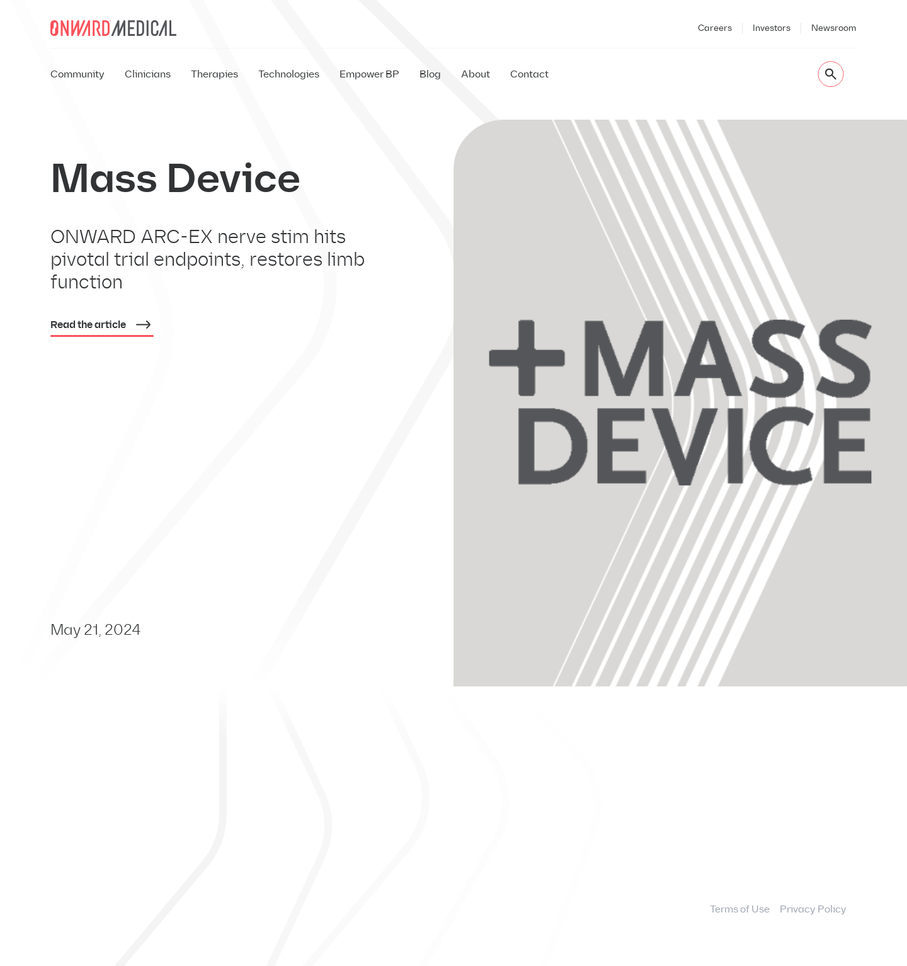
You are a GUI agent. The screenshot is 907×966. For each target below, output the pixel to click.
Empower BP (369, 74)
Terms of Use (740, 909)
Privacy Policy (813, 909)
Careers (715, 28)
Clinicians (148, 74)
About (475, 74)
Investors (771, 28)
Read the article (102, 327)
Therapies (214, 74)
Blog (430, 74)
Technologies (288, 74)
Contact (529, 74)
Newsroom (834, 28)
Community (77, 74)
